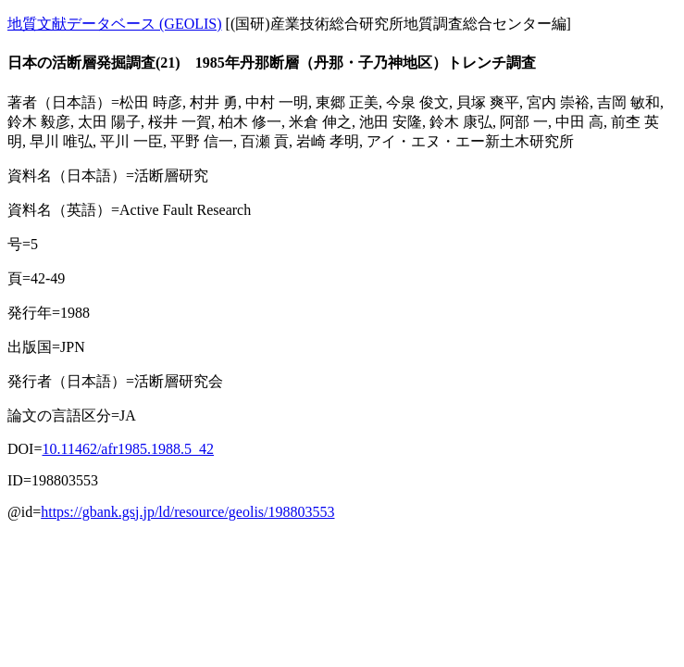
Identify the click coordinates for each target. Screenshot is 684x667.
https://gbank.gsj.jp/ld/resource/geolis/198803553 (187, 512)
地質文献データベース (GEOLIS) (114, 23)
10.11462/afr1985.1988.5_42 (128, 449)
